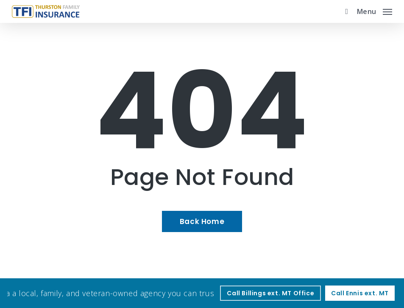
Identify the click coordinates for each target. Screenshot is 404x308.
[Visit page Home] (46, 11)
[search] (345, 11)
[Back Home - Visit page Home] (202, 221)
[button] (374, 11)
